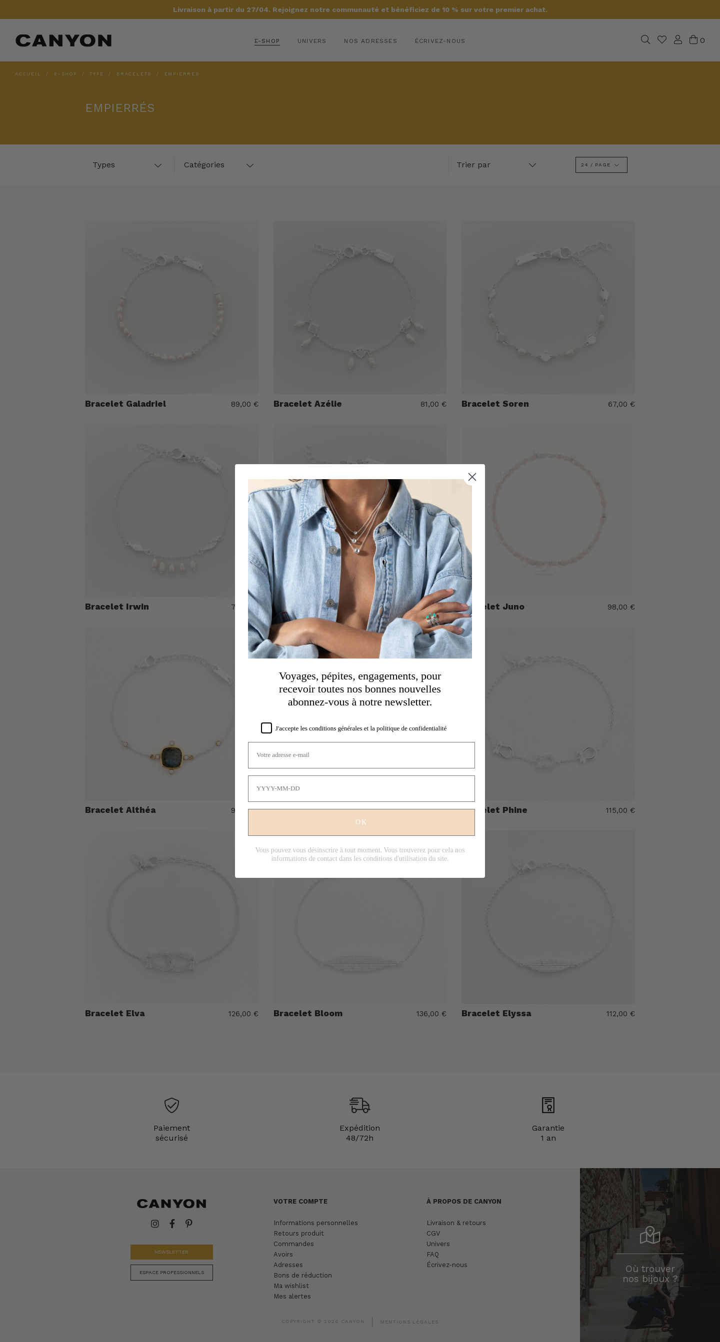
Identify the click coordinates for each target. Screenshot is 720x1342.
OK (362, 822)
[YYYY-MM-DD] (361, 788)
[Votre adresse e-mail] (361, 755)
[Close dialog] (472, 477)
